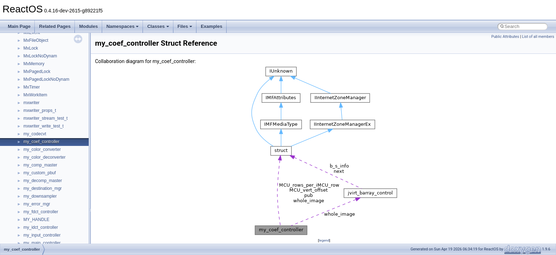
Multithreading (25, 80)
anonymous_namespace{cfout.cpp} (56, 212)
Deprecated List (27, 127)
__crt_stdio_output (41, 173)
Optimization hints (29, 88)
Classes (158, 26)
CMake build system (31, 33)
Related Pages (55, 26)
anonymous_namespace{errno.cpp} (56, 228)
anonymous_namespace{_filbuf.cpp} (57, 197)
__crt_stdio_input (39, 166)
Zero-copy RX (25, 64)
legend (324, 240)
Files (185, 26)
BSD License (24, 103)
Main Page (19, 26)
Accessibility (34, 189)
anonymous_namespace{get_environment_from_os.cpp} (76, 236)
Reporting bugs (26, 57)
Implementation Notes (33, 96)
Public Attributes (505, 36)
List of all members (538, 36)
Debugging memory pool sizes (40, 49)
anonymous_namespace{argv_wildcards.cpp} (66, 205)
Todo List (20, 119)
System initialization (30, 72)
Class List (27, 158)
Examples (211, 26)
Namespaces (122, 26)
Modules (88, 26)
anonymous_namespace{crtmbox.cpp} (59, 220)
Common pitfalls (27, 41)
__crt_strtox (34, 181)
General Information (31, 111)
